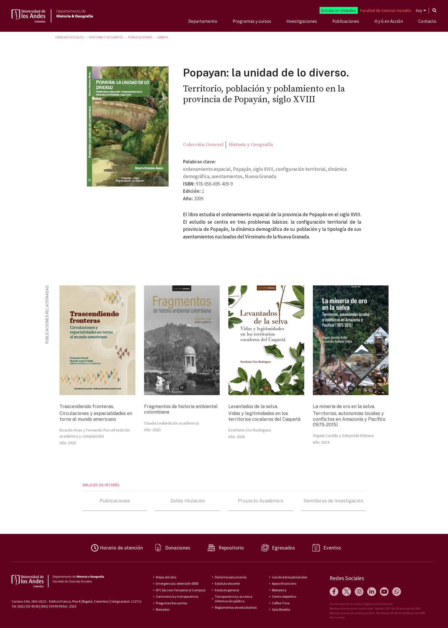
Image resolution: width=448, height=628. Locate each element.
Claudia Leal (154, 423)
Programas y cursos (252, 21)
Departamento (202, 21)
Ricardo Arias (70, 430)
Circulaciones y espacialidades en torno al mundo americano (95, 416)
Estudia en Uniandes (338, 10)
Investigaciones (301, 21)
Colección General (203, 144)
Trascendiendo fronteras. (86, 406)
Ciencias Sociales (69, 37)
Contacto (427, 21)
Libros (162, 37)
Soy (419, 10)
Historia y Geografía (106, 37)
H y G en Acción (388, 21)
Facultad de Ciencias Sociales (385, 10)
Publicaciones (345, 21)
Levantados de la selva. (253, 406)
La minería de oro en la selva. (344, 406)
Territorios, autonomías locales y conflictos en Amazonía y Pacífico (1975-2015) (349, 419)
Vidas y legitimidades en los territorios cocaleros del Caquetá (264, 416)
